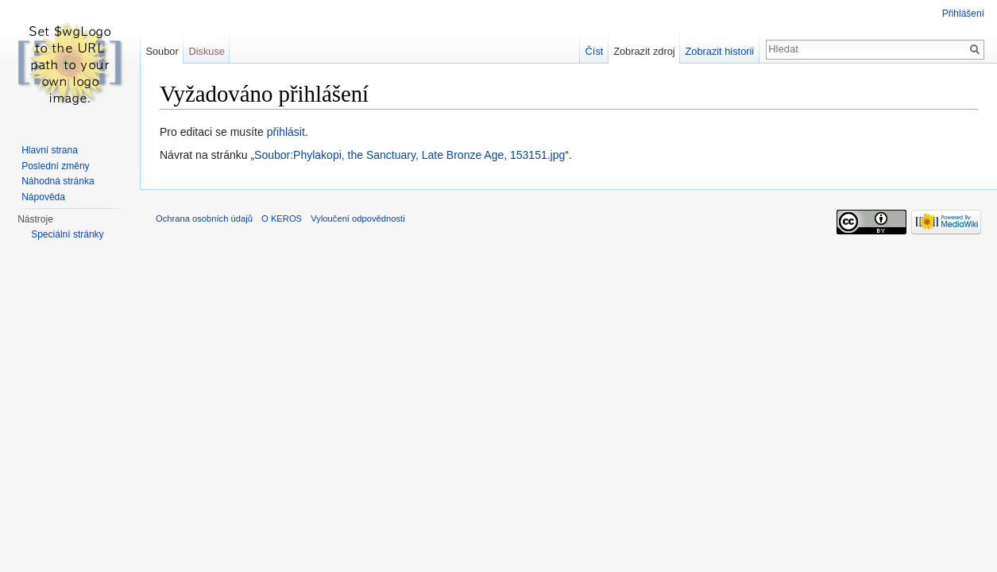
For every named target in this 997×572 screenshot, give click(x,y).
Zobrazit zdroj (644, 51)
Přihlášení (963, 13)
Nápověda (43, 197)
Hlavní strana (49, 150)
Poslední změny (55, 166)
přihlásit (286, 132)
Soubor (161, 51)
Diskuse (206, 51)
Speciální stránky (67, 234)
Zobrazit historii (719, 51)
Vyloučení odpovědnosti (357, 218)
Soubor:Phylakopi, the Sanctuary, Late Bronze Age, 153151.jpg (409, 155)
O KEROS (281, 218)
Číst (594, 51)
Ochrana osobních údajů (204, 218)
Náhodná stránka (57, 181)
